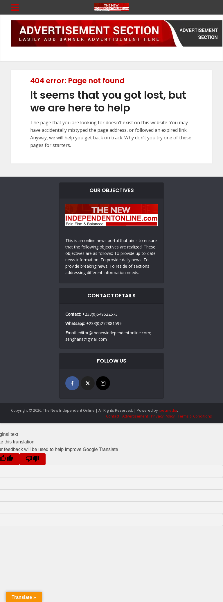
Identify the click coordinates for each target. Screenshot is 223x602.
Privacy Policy (163, 416)
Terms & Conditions (195, 416)
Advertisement (135, 416)
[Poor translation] (32, 459)
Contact (112, 416)
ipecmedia (168, 410)
